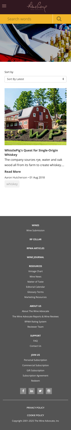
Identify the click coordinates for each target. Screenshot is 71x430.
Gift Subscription (35, 370)
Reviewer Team (35, 326)
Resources (35, 266)
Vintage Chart (35, 271)
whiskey (12, 184)
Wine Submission (36, 230)
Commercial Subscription (35, 365)
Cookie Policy (35, 415)
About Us (35, 306)
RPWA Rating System (35, 321)
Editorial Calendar (35, 286)
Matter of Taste (35, 281)
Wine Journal (35, 257)
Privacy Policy (35, 407)
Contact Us (35, 346)
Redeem (35, 380)
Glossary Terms (35, 292)
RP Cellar (35, 239)
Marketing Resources (35, 297)
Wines (35, 225)
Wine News (35, 276)
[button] (35, 79)
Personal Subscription (35, 360)
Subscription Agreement (35, 375)
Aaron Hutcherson (16, 177)
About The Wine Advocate (35, 311)
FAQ (35, 340)
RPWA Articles (35, 248)
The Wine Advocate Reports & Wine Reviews (35, 316)
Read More (13, 171)
